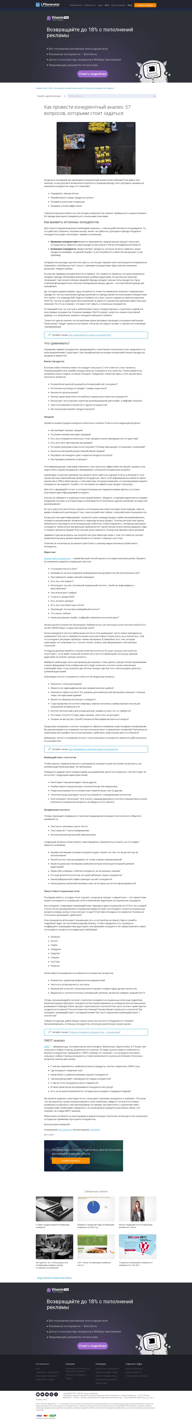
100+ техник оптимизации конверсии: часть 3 (94, 1263)
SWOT (47, 1046)
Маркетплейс (101, 1383)
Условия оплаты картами (45, 1418)
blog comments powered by (54, 1277)
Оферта (69, 1378)
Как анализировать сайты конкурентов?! (90, 335)
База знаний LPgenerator (47, 1376)
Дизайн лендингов (133, 1372)
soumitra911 (95, 1130)
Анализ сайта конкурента (57, 558)
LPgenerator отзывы (45, 1379)
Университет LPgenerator (47, 1372)
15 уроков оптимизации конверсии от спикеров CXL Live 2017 (136, 1263)
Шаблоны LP (90, 5)
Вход (130, 5)
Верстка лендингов (134, 1368)
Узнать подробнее (92, 74)
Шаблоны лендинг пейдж (107, 1372)
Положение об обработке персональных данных (77, 1369)
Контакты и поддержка (76, 1375)
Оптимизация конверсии (136, 1376)
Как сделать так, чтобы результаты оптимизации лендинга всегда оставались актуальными (52, 1265)
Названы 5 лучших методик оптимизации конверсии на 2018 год (95, 1225)
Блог (38, 1368)
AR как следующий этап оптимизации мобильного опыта (135, 1225)
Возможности (76, 5)
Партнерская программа (106, 1379)
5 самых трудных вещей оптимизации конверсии (52, 1225)
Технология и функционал (107, 1368)
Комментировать (71, 1160)
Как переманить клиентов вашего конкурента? (93, 749)
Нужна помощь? (118, 5)
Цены (100, 5)
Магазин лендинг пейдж (106, 1376)
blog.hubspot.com (65, 1130)
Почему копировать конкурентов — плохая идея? (94, 1032)
